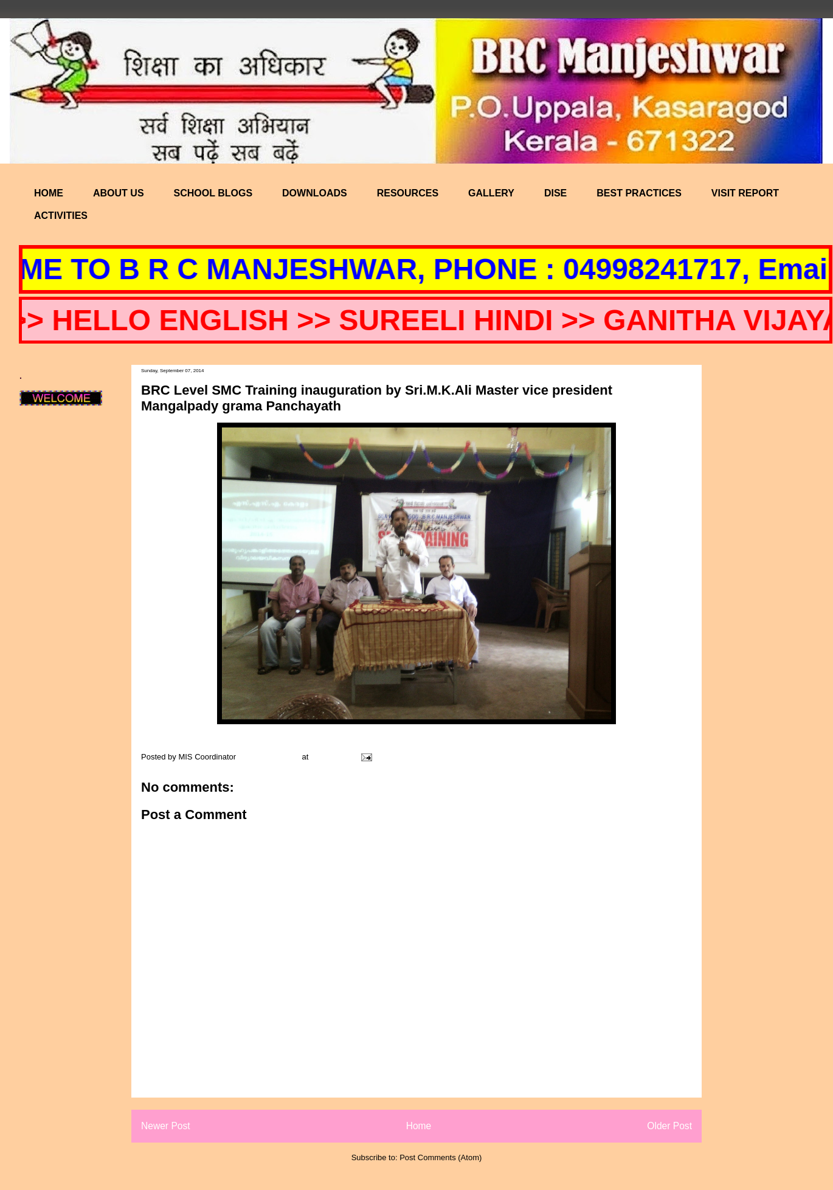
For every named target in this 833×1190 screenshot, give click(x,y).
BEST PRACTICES (639, 193)
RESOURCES (407, 193)
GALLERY (491, 193)
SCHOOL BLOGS (213, 193)
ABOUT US (118, 193)
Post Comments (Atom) (440, 1157)
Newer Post (165, 1126)
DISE (555, 193)
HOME (48, 193)
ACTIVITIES (61, 215)
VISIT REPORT (745, 193)
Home (419, 1126)
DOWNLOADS (314, 193)
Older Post (669, 1126)
